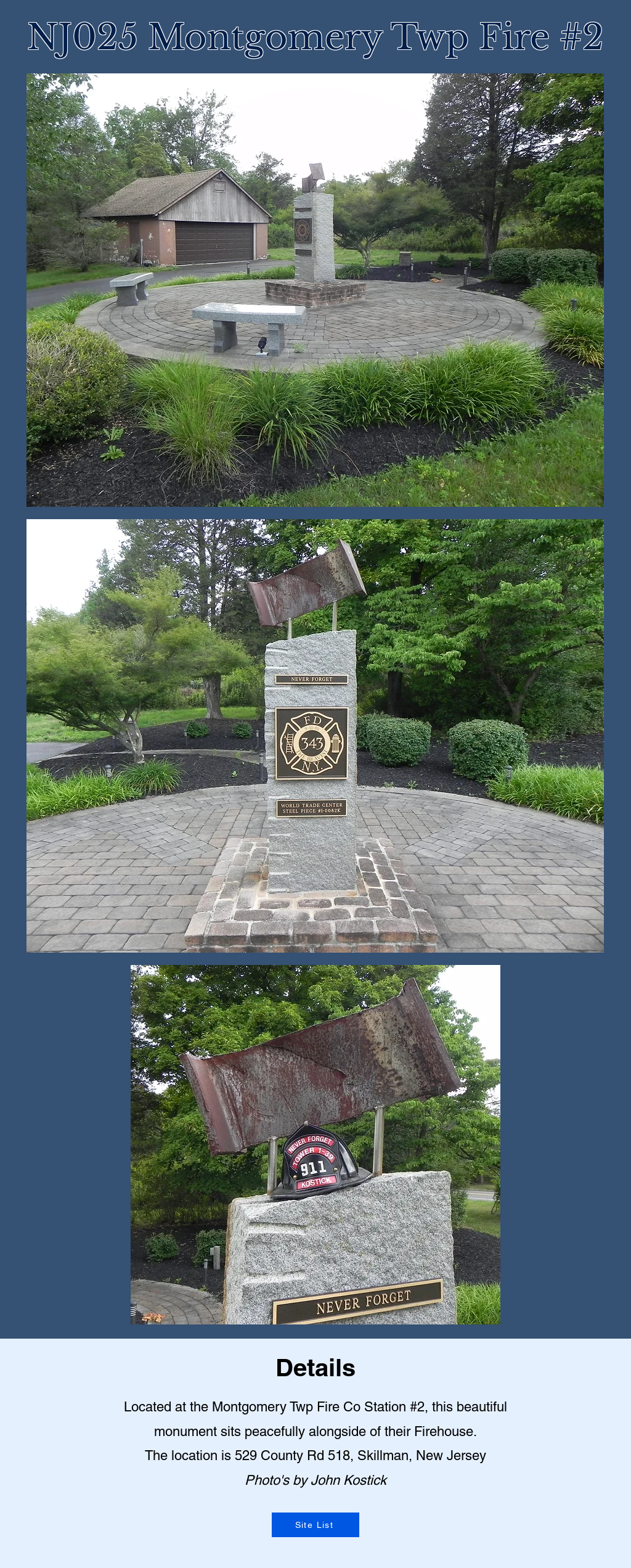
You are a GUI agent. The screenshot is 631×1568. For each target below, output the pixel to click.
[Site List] (315, 1525)
